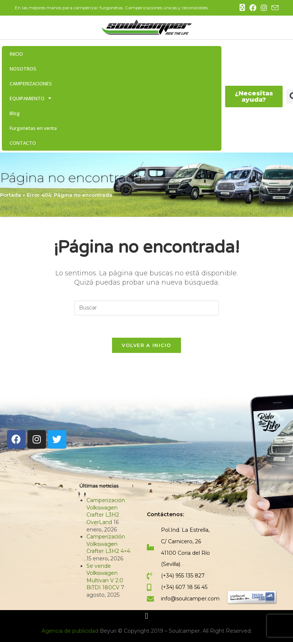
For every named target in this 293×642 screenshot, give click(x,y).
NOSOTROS (23, 68)
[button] (146, 616)
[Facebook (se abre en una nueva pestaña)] (253, 8)
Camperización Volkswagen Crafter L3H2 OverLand (105, 511)
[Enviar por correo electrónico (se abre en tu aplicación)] (274, 8)
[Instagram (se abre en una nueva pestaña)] (264, 8)
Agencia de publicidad (71, 631)
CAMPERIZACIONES (31, 83)
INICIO (16, 53)
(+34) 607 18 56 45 (184, 587)
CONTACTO (23, 143)
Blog (15, 113)
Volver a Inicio (146, 345)
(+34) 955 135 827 (183, 576)
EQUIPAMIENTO (30, 98)
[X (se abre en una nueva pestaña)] (242, 8)
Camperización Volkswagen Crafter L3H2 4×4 (108, 544)
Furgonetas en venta (33, 128)
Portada (10, 195)
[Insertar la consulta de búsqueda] (146, 308)
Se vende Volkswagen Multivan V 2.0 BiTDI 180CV (104, 577)
